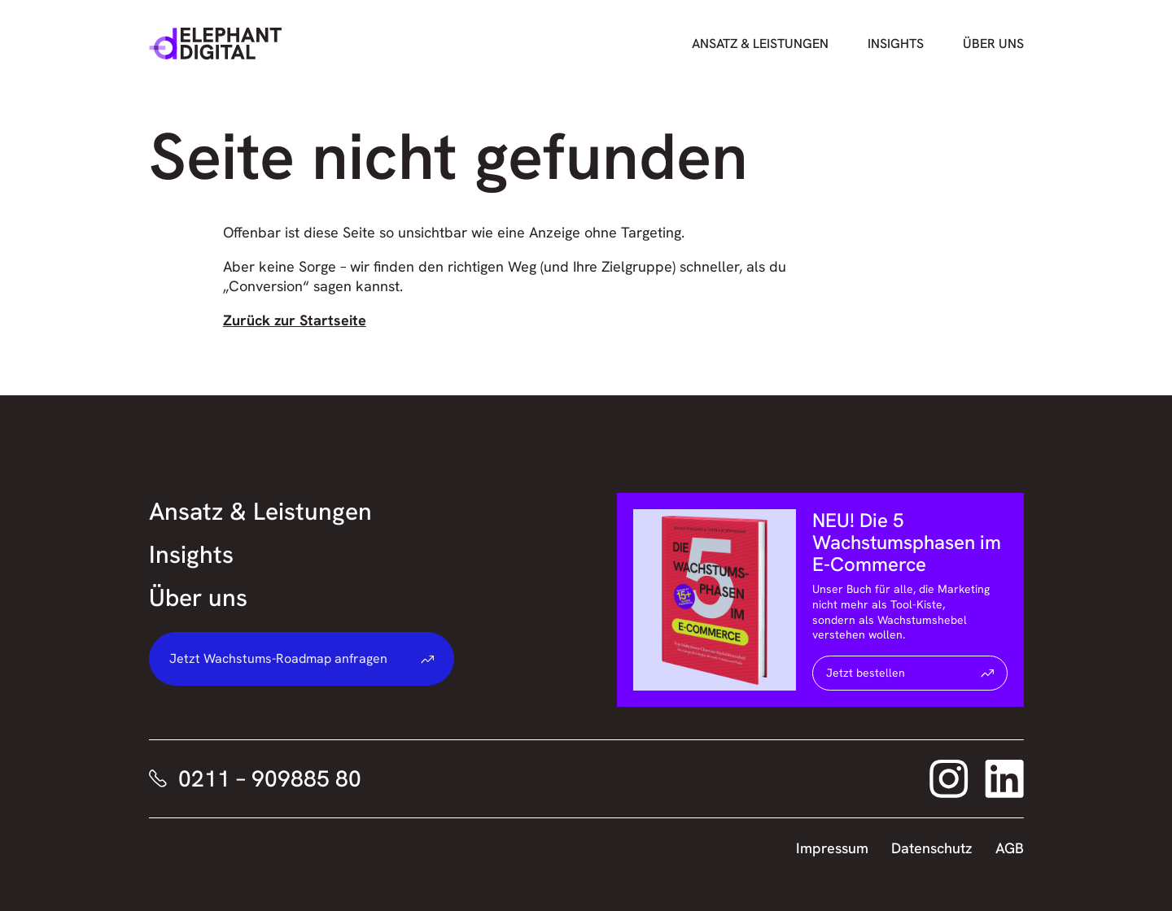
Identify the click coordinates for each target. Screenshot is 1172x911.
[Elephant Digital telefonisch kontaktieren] (246, 779)
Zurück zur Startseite (294, 320)
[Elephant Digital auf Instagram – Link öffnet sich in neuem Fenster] (949, 778)
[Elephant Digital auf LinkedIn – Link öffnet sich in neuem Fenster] (1004, 778)
